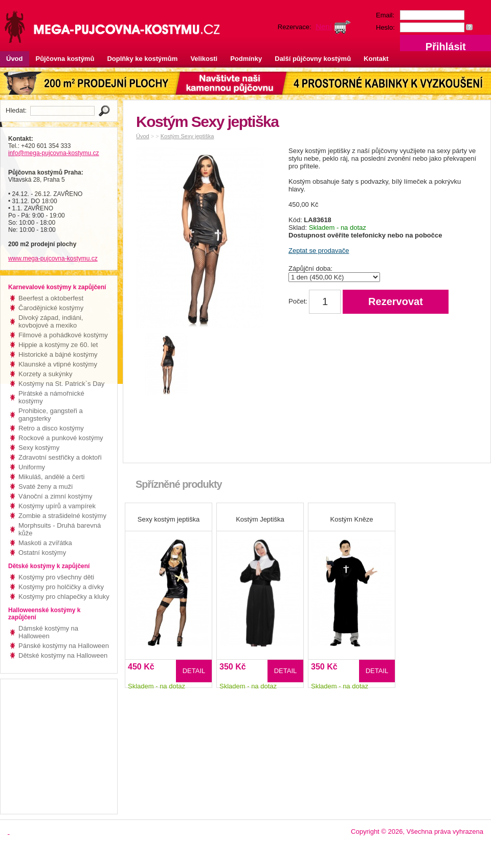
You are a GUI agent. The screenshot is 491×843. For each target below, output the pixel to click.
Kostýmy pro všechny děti (56, 577)
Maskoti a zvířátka (45, 543)
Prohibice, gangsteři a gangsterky (50, 414)
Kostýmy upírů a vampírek (57, 506)
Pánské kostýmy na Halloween (63, 646)
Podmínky (246, 58)
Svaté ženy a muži (45, 486)
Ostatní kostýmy (42, 552)
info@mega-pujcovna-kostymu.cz (53, 153)
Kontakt (376, 58)
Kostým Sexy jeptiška (187, 136)
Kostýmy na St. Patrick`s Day (61, 383)
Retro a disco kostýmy (51, 428)
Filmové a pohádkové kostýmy (63, 335)
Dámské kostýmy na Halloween (48, 632)
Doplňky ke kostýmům (142, 58)
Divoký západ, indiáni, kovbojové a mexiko (50, 321)
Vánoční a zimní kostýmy (55, 496)
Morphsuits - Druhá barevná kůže (59, 529)
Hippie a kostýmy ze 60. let (58, 345)
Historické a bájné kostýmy (58, 354)
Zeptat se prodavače (318, 250)
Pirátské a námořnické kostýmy (51, 397)
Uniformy (31, 467)
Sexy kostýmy (38, 447)
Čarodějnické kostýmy (50, 308)
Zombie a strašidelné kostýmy (62, 516)
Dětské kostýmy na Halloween (62, 655)
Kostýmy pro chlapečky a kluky (63, 596)
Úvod (14, 58)
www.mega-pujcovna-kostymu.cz (53, 258)
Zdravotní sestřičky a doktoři (60, 457)
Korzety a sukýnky (45, 374)
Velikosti (203, 58)
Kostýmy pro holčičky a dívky (61, 587)
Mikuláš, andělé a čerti (51, 477)
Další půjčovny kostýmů (313, 58)
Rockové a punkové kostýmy (60, 438)
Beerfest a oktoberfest (50, 298)
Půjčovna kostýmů (65, 58)
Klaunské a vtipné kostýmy (57, 364)
